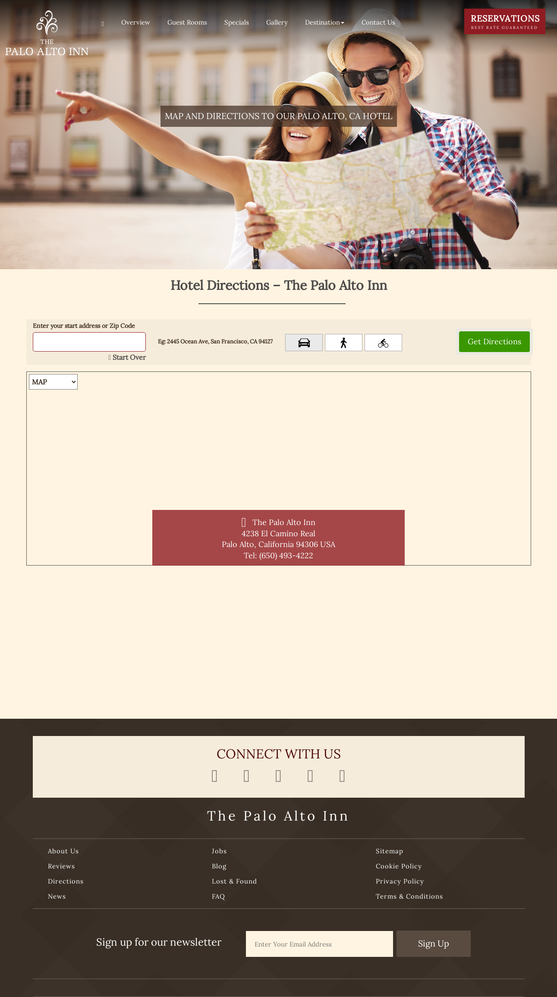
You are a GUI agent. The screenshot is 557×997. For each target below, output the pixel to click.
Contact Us (378, 22)
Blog (219, 866)
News (57, 896)
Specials (236, 22)
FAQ (218, 896)
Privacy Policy (400, 881)
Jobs (219, 851)
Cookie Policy (399, 866)
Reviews (61, 866)
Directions (66, 881)
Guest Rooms (187, 22)
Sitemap (389, 851)
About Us (63, 851)
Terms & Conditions (409, 896)
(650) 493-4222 (286, 555)
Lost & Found (234, 881)
